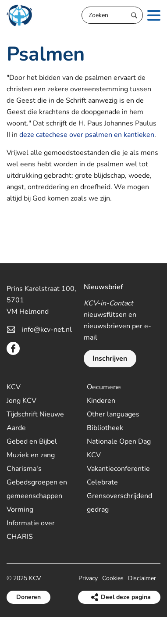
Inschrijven (109, 358)
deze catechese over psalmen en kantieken (86, 135)
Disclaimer (142, 578)
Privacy (88, 578)
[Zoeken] (112, 15)
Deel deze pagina (126, 597)
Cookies (113, 578)
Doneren (28, 597)
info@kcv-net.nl (47, 329)
